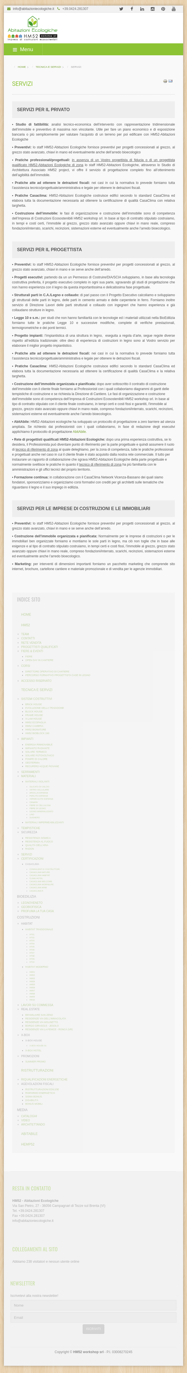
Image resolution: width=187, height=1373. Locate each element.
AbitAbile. (80, 431)
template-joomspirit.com (185, 1345)
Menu (23, 49)
